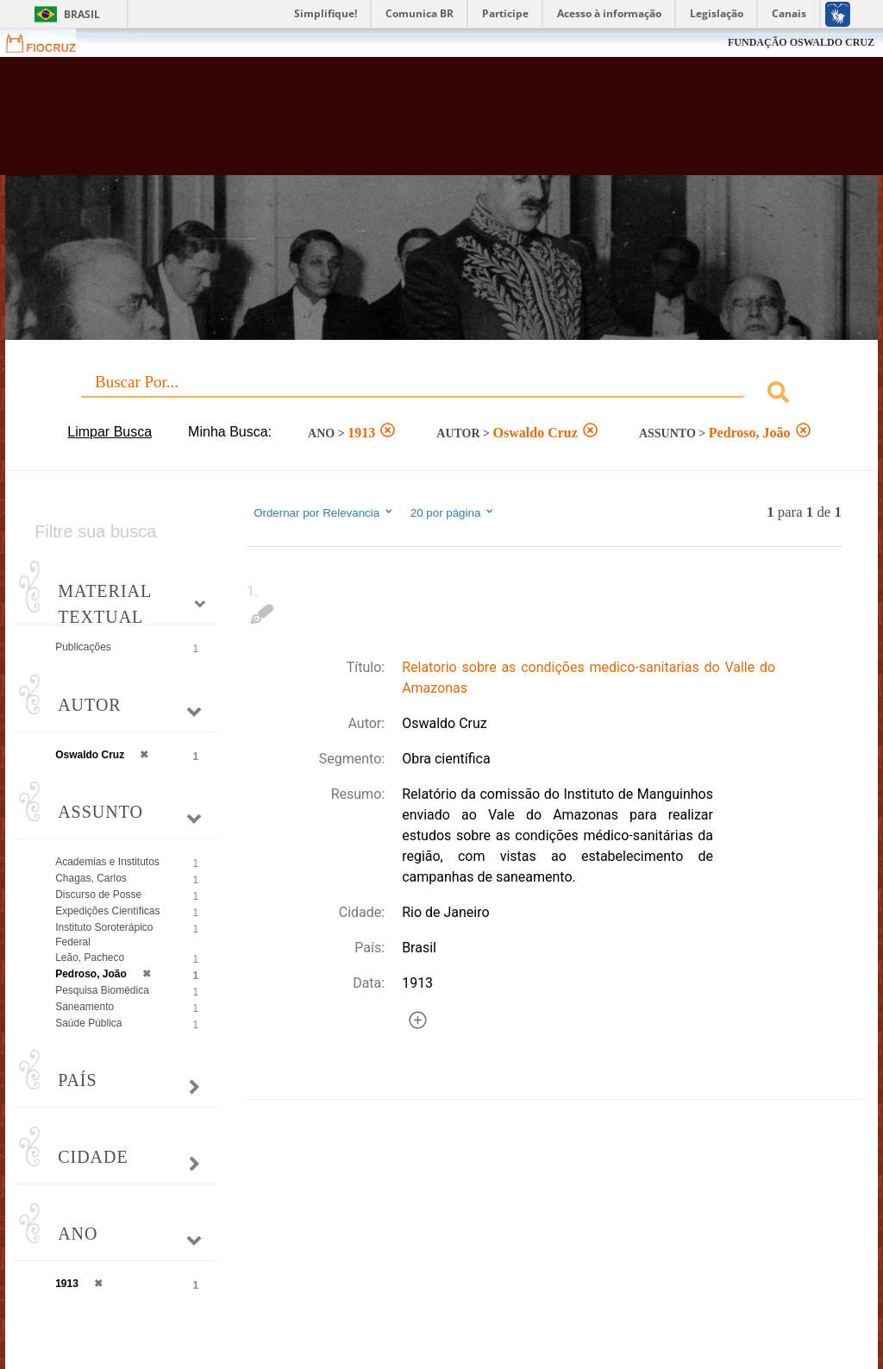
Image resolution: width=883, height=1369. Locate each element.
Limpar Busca (109, 431)
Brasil (82, 14)
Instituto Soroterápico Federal (104, 934)
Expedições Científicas (107, 911)
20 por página (453, 512)
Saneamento (84, 1007)
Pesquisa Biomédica (102, 990)
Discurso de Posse (98, 895)
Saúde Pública (88, 1023)
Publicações (83, 647)
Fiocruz (51, 42)
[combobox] (441, 394)
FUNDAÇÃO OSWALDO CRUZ (801, 42)
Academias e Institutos (107, 862)
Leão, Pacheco (89, 957)
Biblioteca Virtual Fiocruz (378, 122)
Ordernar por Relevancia (324, 512)
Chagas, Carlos (91, 878)
